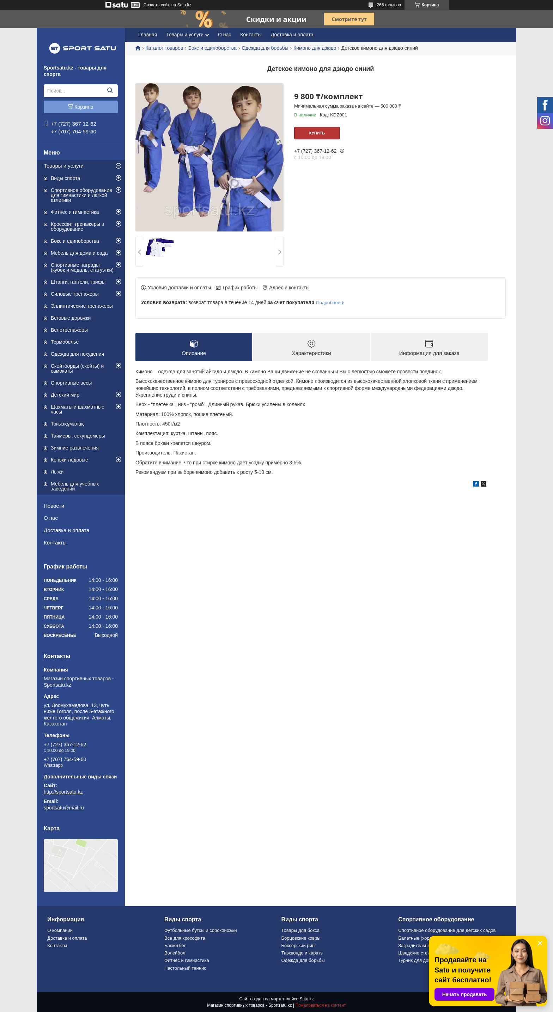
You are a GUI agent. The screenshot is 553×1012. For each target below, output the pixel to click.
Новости (54, 506)
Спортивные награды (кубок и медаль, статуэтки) (82, 267)
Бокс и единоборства (75, 241)
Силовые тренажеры (75, 294)
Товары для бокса (300, 930)
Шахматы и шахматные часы (77, 409)
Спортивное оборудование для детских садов (447, 930)
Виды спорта (65, 178)
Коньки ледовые (69, 460)
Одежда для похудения (77, 354)
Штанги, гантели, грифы (78, 282)
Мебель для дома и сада (79, 253)
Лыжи (57, 472)
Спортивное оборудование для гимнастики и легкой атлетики (81, 195)
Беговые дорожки (71, 318)
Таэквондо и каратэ (302, 953)
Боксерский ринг (298, 945)
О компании (60, 930)
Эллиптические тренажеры (82, 306)
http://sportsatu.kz (63, 792)
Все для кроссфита (184, 938)
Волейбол (175, 953)
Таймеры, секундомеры (78, 436)
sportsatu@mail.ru (64, 808)
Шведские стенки (416, 953)
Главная (147, 34)
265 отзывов (389, 4)
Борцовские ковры (301, 938)
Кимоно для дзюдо (314, 48)
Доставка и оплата (66, 530)
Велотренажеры (69, 330)
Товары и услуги (64, 166)
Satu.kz (306, 998)
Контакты (55, 543)
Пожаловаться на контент (320, 1005)
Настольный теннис (185, 968)
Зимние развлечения (75, 448)
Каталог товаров (164, 48)
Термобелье (65, 342)
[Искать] (110, 90)
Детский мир (65, 395)
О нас (51, 518)
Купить (317, 133)
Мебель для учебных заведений (75, 486)
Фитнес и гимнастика (75, 212)
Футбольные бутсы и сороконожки (200, 930)
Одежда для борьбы (265, 48)
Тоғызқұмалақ (67, 424)
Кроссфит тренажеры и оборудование (77, 226)
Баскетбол (175, 945)
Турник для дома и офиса (425, 960)
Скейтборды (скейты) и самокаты (77, 368)
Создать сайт (157, 4)
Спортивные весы (71, 383)
